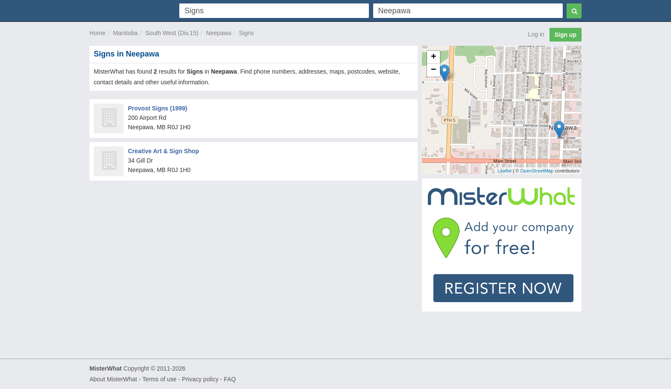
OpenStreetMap (537, 170)
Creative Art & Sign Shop (163, 151)
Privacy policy (200, 379)
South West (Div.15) (172, 33)
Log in (536, 34)
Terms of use (159, 379)
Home (97, 33)
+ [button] (433, 57)
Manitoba (125, 33)
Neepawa (218, 33)
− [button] (433, 70)
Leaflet (505, 170)
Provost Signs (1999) (157, 108)
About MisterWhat (113, 379)
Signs (246, 33)
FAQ (230, 379)
